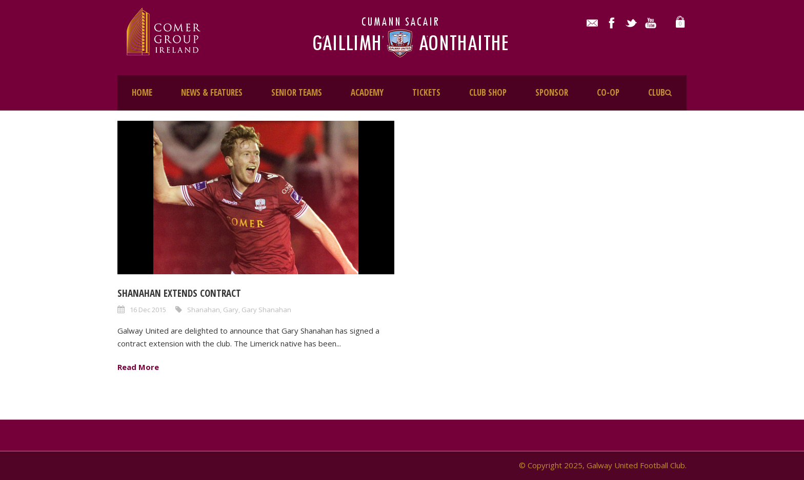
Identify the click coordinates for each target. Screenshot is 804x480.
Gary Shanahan (266, 309)
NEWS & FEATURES (212, 92)
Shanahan (203, 309)
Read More (138, 367)
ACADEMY (367, 92)
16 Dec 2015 (148, 309)
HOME (142, 92)
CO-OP (608, 92)
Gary (230, 309)
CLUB (656, 92)
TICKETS (426, 92)
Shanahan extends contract (179, 293)
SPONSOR (551, 92)
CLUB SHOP (488, 92)
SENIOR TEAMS (296, 92)
